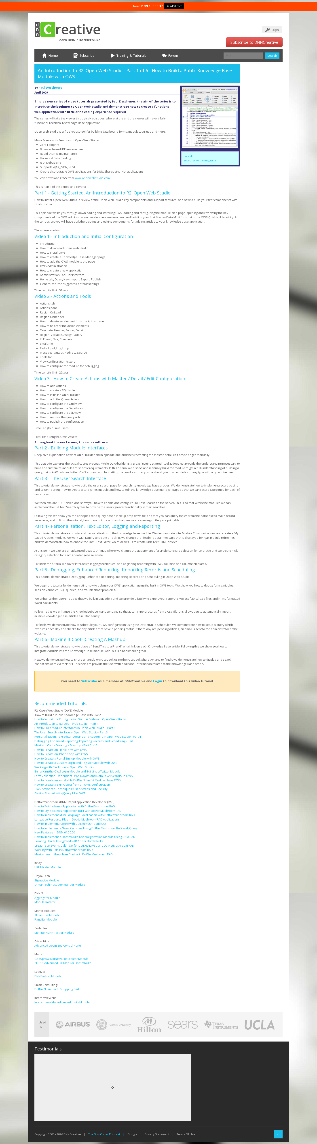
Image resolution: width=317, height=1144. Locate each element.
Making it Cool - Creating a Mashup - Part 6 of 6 (65, 745)
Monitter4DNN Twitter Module (54, 933)
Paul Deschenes (50, 88)
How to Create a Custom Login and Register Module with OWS (75, 763)
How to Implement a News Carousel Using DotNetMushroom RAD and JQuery (86, 828)
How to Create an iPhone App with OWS (61, 754)
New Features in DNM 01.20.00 (54, 832)
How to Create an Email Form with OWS (60, 750)
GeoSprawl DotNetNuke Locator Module (61, 959)
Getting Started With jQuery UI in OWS (59, 793)
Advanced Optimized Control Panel (58, 946)
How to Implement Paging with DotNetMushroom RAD (70, 824)
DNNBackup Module (47, 976)
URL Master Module (47, 867)
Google (132, 1134)
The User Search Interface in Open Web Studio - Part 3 (71, 732)
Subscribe (89, 681)
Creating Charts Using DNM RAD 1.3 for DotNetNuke (69, 841)
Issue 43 (188, 156)
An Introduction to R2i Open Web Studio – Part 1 (66, 724)
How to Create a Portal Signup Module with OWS (66, 758)
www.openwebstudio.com (92, 178)
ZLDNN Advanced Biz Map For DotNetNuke (62, 963)
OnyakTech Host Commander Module (59, 885)
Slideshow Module (46, 915)
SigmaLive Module (46, 880)
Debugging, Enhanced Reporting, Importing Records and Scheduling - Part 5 (84, 741)
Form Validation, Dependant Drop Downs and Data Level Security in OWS (83, 776)
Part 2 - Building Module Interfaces (71, 448)
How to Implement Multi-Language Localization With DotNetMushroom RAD (84, 815)
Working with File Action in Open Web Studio (64, 767)
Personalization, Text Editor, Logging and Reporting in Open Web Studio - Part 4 (87, 737)
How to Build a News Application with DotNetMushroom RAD (74, 806)
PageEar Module (45, 919)
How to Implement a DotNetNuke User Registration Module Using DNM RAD (84, 837)
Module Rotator (44, 902)
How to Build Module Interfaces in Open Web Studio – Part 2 (74, 728)
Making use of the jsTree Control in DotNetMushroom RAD (73, 854)
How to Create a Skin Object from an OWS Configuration (72, 785)
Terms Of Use (186, 1134)
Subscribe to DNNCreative (254, 42)
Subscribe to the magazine (200, 160)
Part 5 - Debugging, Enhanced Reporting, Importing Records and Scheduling (114, 570)
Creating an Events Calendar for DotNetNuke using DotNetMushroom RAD (84, 845)
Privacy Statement (157, 1134)
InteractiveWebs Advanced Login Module (62, 1002)
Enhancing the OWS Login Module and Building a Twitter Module (77, 771)
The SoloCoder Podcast (104, 1134)
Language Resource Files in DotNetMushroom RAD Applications (77, 819)
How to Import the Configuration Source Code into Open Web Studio (80, 719)
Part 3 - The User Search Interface (70, 478)
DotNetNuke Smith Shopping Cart (56, 989)
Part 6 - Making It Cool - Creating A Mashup (79, 639)
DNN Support (151, 6)
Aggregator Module (47, 898)
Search (272, 56)
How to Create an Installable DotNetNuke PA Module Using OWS (77, 780)
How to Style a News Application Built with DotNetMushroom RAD (77, 811)
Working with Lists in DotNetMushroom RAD (63, 850)
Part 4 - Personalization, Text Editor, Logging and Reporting (97, 526)
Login (275, 30)
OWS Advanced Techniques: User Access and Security (71, 789)
